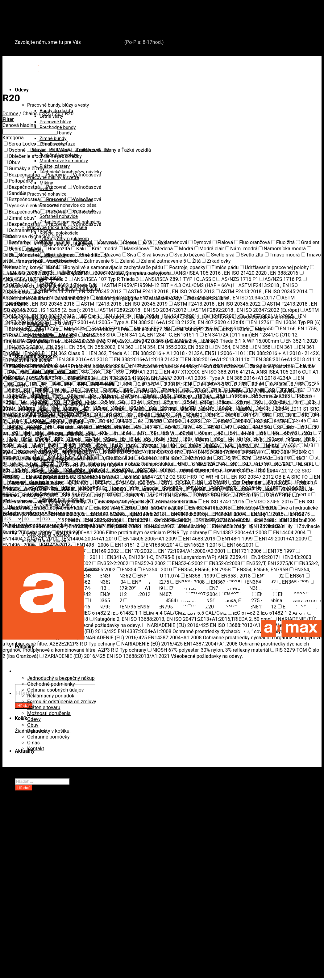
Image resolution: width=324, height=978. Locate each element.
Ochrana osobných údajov (55, 690)
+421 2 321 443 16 (102, 42)
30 (57, 113)
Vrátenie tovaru (43, 707)
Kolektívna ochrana (48, 911)
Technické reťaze (46, 870)
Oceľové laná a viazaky (52, 847)
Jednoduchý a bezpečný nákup (61, 678)
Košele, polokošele (58, 233)
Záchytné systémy (47, 905)
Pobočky (24, 776)
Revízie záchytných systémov (59, 935)
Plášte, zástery (54, 166)
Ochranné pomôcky (48, 737)
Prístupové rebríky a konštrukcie (63, 923)
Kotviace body (42, 917)
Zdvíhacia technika (48, 888)
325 (46, 113)
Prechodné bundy (57, 127)
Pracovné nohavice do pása (68, 205)
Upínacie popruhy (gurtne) (56, 882)
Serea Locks (28, 31)
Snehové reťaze (32, 25)
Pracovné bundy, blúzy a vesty (58, 105)
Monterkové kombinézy (63, 160)
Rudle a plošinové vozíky (54, 859)
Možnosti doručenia (49, 713)
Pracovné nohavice (46, 194)
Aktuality (25, 751)
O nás (33, 743)
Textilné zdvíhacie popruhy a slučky (66, 876)
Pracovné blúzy (55, 122)
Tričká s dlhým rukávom (64, 238)
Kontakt (35, 748)
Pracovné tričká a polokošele (57, 227)
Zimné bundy (52, 138)
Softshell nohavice (58, 216)
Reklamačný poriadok (50, 696)
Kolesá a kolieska (46, 841)
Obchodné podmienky (51, 684)
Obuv (33, 725)
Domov (10, 113)
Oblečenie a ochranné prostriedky (52, 8)
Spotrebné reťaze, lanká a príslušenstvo (71, 864)
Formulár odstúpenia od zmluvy (61, 702)
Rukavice (37, 731)
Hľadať (23, 787)
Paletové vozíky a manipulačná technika (71, 853)
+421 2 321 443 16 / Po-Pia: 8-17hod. (58, 53)
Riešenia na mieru (47, 929)
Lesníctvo (38, 894)
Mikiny (46, 183)
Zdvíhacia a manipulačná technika (52, 14)
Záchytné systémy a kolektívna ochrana (58, 20)
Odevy (22, 90)
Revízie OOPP (42, 829)
